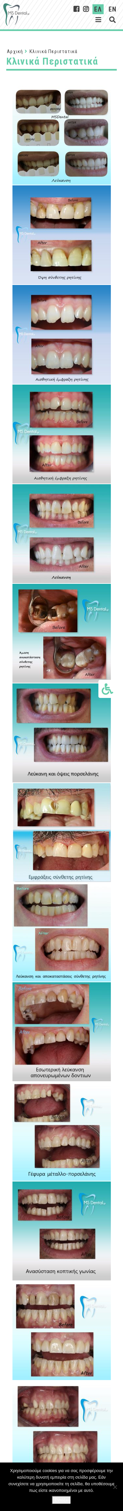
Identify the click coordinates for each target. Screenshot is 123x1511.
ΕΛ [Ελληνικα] (98, 9)
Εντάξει (61, 1499)
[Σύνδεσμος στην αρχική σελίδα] (16, 14)
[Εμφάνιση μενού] (98, 19)
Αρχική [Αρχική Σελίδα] (15, 51)
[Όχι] (115, 1487)
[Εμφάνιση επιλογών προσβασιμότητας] (107, 689)
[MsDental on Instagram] (86, 9)
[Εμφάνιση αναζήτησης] (112, 19)
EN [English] (112, 9)
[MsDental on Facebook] (76, 9)
